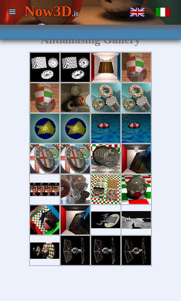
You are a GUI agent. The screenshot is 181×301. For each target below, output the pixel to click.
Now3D (51, 11)
